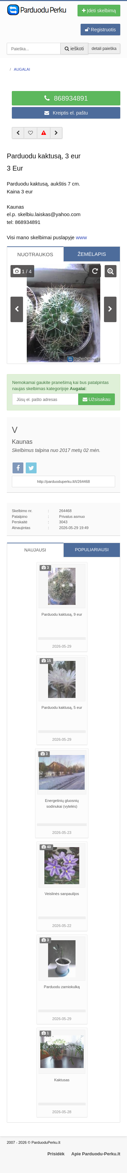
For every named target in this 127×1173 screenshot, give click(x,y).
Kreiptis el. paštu (66, 113)
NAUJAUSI (35, 550)
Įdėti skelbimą (99, 10)
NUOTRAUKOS (35, 254)
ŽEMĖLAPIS (92, 254)
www (81, 237)
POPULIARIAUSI (92, 549)
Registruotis (100, 29)
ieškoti (74, 48)
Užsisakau (96, 399)
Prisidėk (56, 1153)
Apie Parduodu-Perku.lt (95, 1153)
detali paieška (104, 48)
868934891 (66, 98)
